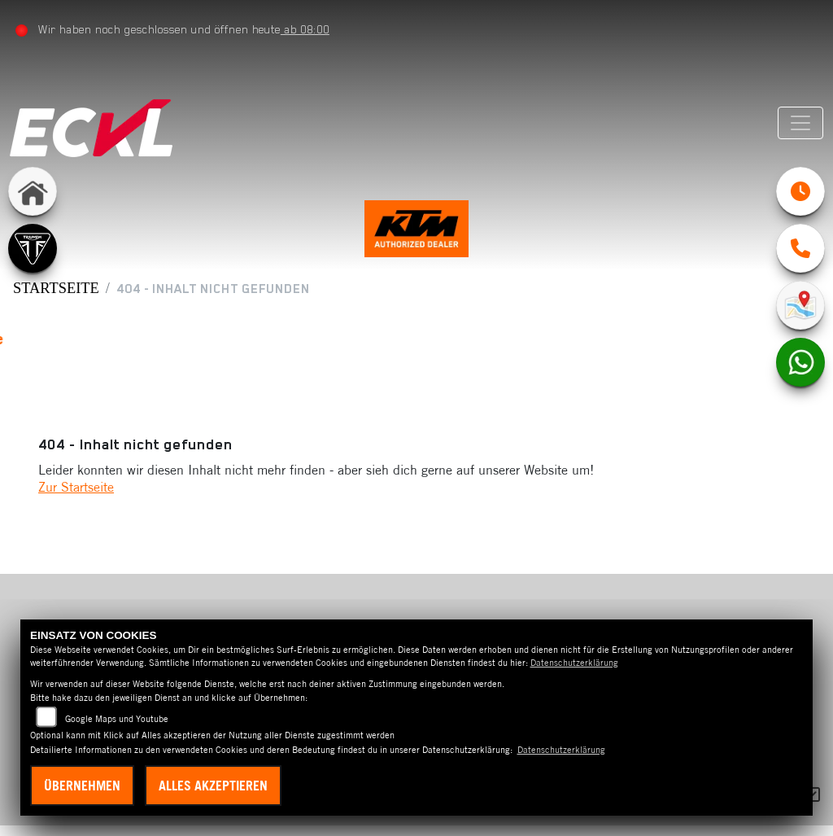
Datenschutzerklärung (574, 662)
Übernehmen (82, 785)
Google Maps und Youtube (116, 718)
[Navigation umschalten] (798, 123)
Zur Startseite (76, 497)
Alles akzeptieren (213, 785)
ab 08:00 (307, 29)
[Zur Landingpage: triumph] (32, 248)
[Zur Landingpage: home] (32, 191)
